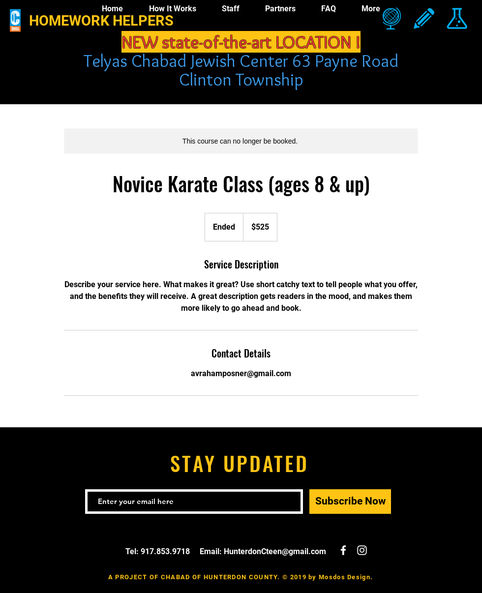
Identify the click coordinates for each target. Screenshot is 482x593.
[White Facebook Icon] (343, 550)
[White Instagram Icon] (362, 550)
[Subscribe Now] (350, 501)
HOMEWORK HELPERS (101, 20)
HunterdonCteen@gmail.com (275, 551)
